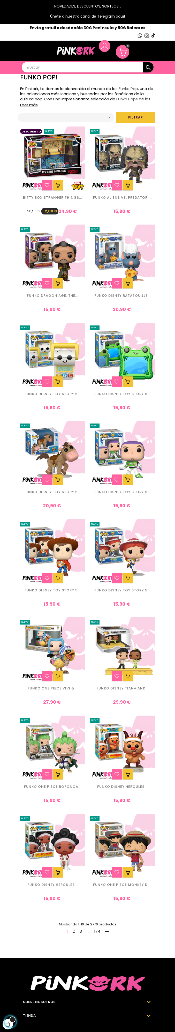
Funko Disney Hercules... (122, 787)
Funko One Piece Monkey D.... (122, 885)
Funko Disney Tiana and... (122, 688)
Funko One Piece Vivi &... (53, 688)
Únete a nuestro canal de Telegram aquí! (87, 16)
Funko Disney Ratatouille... (122, 296)
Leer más (29, 105)
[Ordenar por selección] (66, 117)
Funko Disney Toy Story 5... (53, 394)
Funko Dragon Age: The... (52, 296)
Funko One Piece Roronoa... (52, 787)
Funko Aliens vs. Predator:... (122, 198)
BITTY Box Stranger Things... (52, 198)
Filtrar (135, 117)
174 (97, 931)
